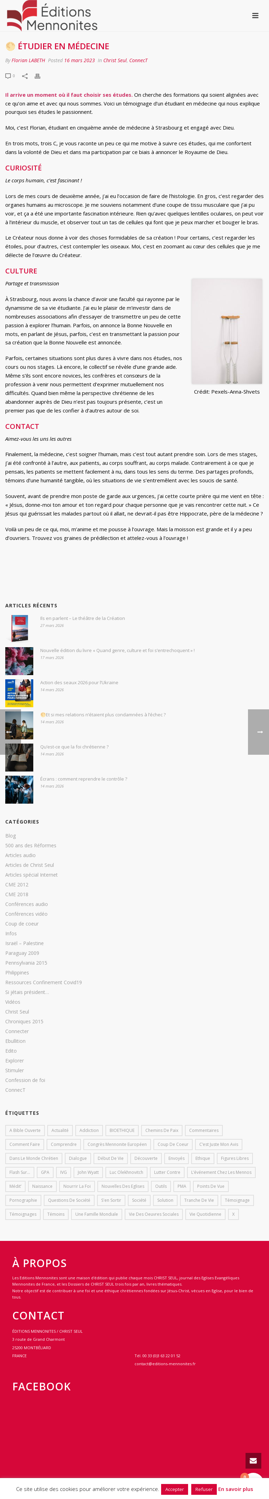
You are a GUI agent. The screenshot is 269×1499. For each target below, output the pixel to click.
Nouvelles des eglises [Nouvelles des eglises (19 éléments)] (123, 1186)
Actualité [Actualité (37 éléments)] (60, 1130)
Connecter (17, 1031)
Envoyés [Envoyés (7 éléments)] (176, 1158)
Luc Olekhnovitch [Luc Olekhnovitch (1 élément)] (126, 1172)
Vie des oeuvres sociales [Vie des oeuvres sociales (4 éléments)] (154, 1214)
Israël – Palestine (24, 943)
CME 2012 (16, 885)
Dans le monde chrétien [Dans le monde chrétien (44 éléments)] (33, 1158)
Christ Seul (115, 60)
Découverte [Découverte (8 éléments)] (146, 1158)
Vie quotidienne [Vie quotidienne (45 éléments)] (205, 1214)
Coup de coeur (22, 924)
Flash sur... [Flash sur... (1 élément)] (19, 1172)
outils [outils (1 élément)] (161, 1186)
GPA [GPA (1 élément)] (45, 1172)
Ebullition (15, 1041)
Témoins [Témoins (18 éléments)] (55, 1214)
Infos (11, 933)
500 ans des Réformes (30, 845)
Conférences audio (26, 904)
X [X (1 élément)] (233, 1214)
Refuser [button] (204, 1489)
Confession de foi (25, 1080)
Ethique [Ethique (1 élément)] (202, 1158)
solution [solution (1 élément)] (165, 1200)
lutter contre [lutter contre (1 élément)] (167, 1172)
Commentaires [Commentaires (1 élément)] (204, 1130)
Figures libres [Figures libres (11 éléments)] (235, 1158)
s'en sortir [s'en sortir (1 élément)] (111, 1200)
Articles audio (20, 855)
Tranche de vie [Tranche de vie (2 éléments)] (199, 1200)
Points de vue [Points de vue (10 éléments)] (211, 1186)
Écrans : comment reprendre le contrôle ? (83, 779)
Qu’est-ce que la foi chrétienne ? (74, 747)
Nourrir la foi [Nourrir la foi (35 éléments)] (77, 1186)
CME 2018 (16, 894)
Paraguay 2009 (22, 953)
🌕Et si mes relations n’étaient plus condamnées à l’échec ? (103, 714)
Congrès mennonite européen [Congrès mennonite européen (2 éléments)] (117, 1144)
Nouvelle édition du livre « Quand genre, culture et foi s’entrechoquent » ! (117, 650)
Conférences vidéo (26, 914)
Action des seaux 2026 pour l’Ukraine (79, 682)
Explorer (14, 1061)
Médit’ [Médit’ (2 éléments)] (15, 1186)
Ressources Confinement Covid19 (43, 982)
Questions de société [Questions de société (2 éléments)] (69, 1200)
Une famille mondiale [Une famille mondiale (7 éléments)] (96, 1214)
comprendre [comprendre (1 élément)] (64, 1144)
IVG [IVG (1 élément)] (63, 1172)
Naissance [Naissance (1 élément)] (42, 1186)
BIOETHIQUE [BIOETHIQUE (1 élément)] (122, 1130)
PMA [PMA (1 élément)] (182, 1186)
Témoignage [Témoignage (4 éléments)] (237, 1200)
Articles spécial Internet (31, 875)
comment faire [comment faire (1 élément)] (24, 1144)
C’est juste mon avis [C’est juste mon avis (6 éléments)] (218, 1144)
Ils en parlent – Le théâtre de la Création (82, 618)
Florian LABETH (28, 60)
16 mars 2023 (79, 60)
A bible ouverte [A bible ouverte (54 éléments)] (25, 1130)
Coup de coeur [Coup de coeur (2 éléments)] (173, 1144)
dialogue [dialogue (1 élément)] (78, 1158)
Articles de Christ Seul (29, 865)
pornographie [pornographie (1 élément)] (23, 1200)
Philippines (17, 973)
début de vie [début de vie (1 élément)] (111, 1158)
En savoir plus (235, 1488)
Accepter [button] (174, 1489)
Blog (10, 836)
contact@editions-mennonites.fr (165, 1363)
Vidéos (12, 1002)
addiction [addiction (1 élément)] (89, 1130)
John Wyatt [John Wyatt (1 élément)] (88, 1172)
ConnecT (138, 60)
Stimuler (14, 1070)
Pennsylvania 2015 (26, 963)
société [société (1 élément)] (139, 1200)
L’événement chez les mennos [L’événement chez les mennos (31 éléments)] (221, 1172)
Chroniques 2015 (24, 1021)
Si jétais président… (27, 992)
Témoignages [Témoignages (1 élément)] (22, 1214)
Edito (11, 1051)
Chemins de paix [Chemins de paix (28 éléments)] (161, 1130)
